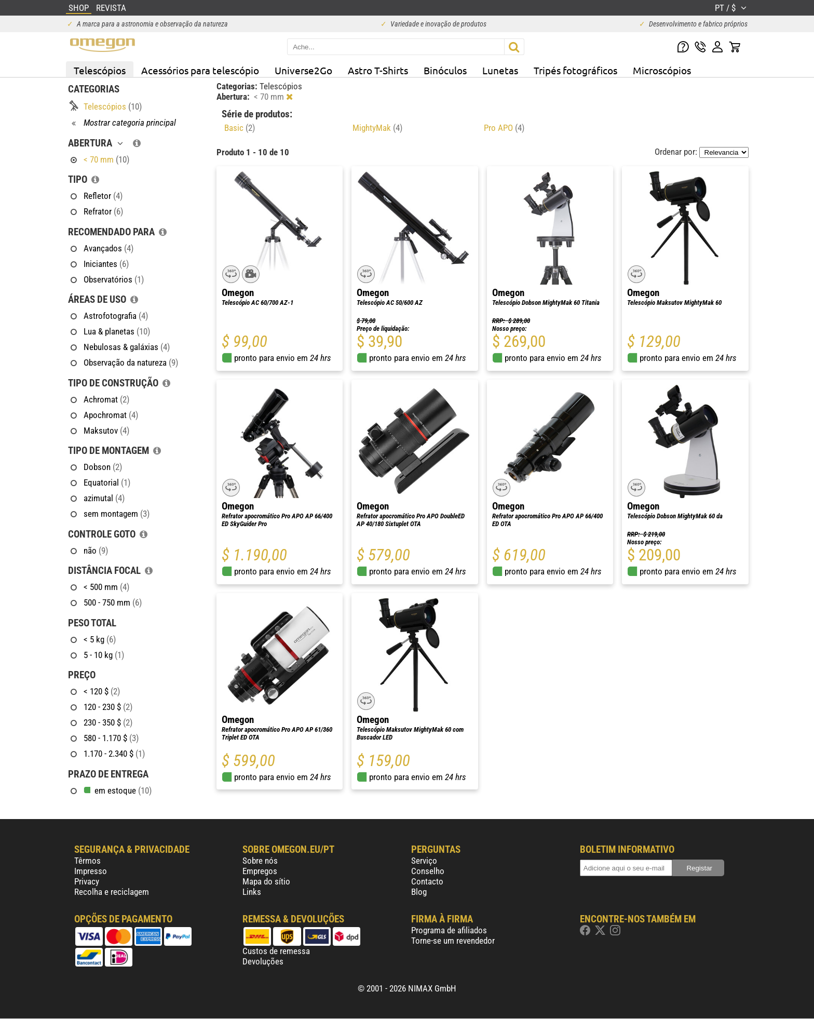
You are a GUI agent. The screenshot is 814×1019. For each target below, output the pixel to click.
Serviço (424, 860)
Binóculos (445, 70)
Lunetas (500, 70)
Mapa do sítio (266, 881)
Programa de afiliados (449, 930)
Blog (419, 892)
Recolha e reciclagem (111, 892)
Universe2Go (303, 70)
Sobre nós (260, 860)
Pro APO (504, 128)
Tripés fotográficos (575, 70)
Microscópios (662, 70)
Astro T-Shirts (378, 70)
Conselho (427, 871)
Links (251, 892)
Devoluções (262, 961)
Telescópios (100, 70)
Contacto (427, 881)
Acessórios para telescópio (200, 70)
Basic (239, 128)
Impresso (90, 871)
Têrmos (87, 860)
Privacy (86, 881)
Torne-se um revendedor (453, 940)
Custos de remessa (276, 951)
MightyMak (377, 128)
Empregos (259, 871)
